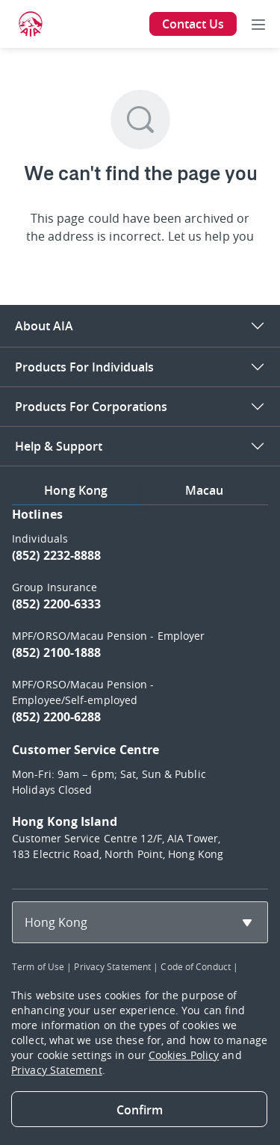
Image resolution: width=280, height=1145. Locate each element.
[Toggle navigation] (258, 24)
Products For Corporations (91, 406)
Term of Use (38, 966)
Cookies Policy (184, 1055)
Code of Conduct (196, 966)
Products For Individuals (84, 367)
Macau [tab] (204, 490)
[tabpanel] (140, 691)
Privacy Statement (112, 966)
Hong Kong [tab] (76, 490)
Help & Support (58, 446)
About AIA (44, 326)
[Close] (139, 1109)
